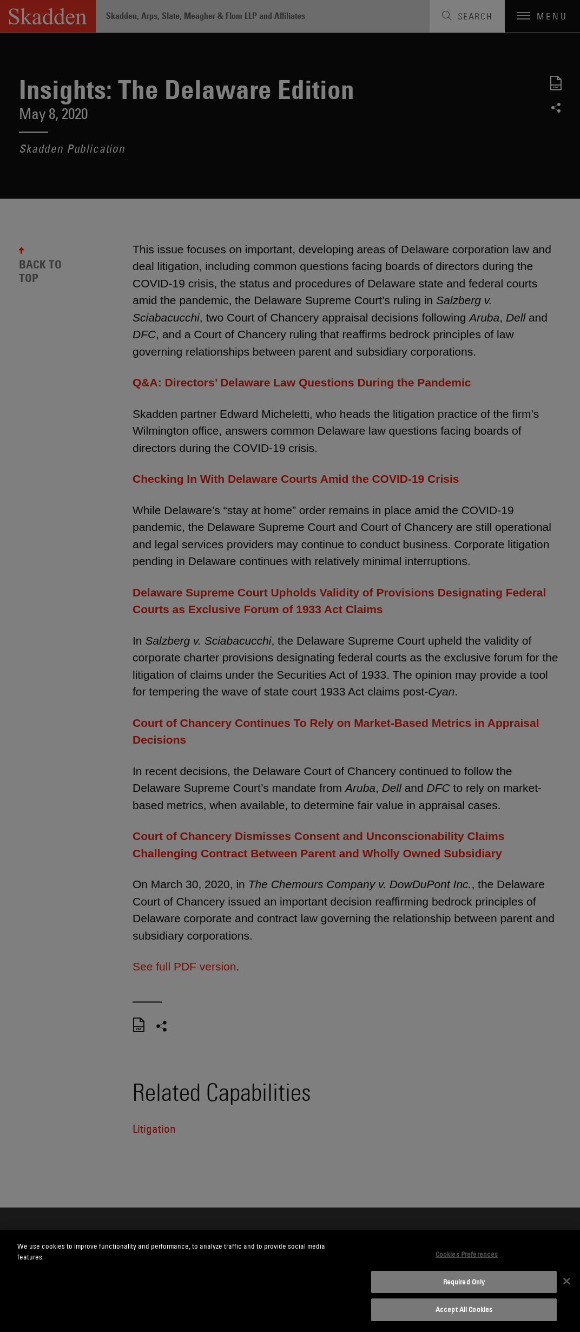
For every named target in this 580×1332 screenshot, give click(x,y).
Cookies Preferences (467, 1254)
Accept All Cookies (464, 1309)
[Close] (566, 1281)
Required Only (464, 1281)
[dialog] (290, 1281)
